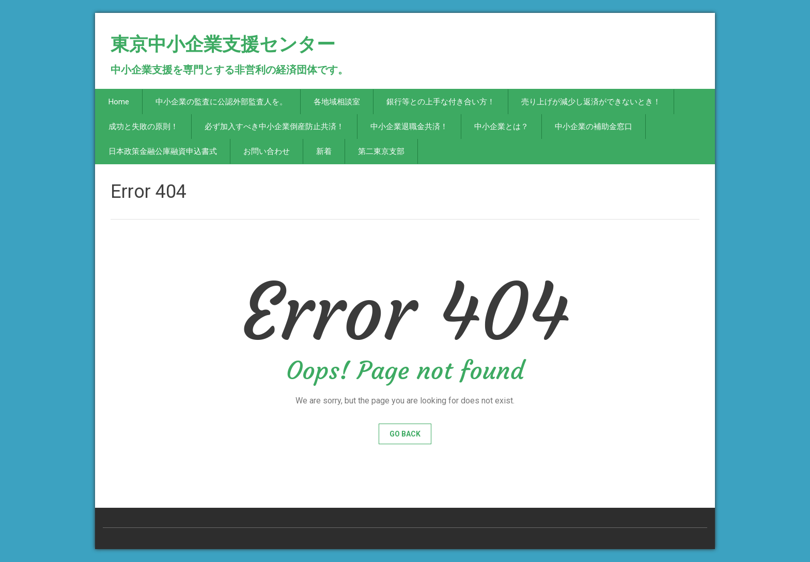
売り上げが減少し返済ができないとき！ (591, 101)
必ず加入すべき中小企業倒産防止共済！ (274, 126)
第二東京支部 (381, 151)
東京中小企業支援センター (223, 48)
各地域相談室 (337, 101)
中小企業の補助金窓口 (593, 126)
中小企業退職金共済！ (409, 126)
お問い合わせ (266, 151)
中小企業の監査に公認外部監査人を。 (221, 101)
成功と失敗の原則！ (143, 126)
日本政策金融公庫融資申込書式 (162, 151)
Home (118, 101)
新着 (324, 151)
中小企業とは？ (501, 126)
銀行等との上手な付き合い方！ (440, 101)
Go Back (405, 434)
